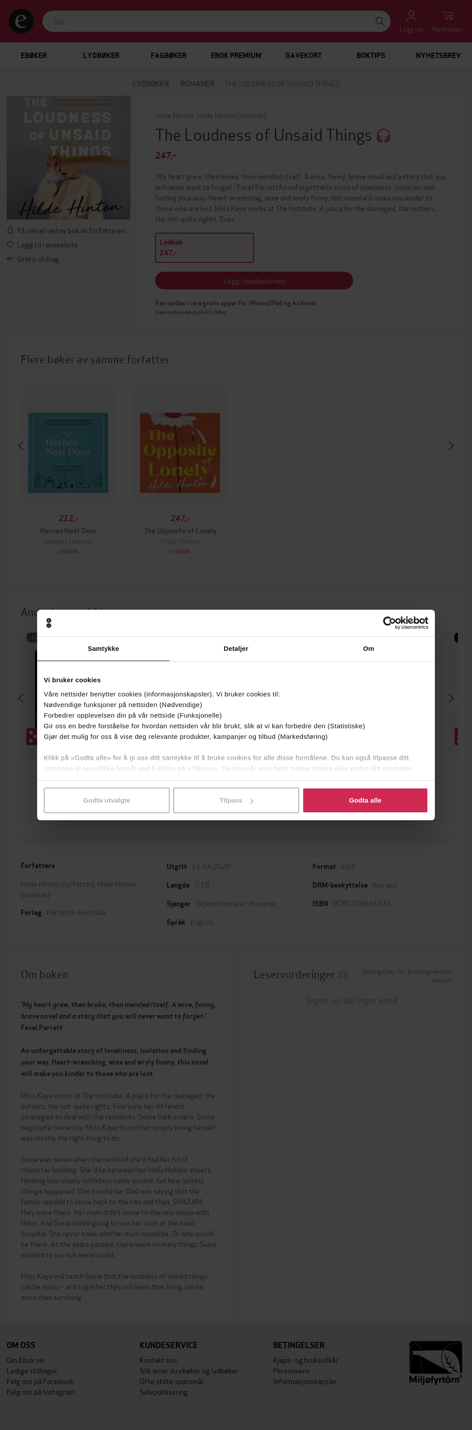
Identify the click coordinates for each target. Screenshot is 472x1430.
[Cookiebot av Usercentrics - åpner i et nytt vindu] (389, 623)
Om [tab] (368, 648)
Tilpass (236, 800)
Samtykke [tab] (103, 648)
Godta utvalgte (106, 800)
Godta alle (365, 800)
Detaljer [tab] (236, 648)
